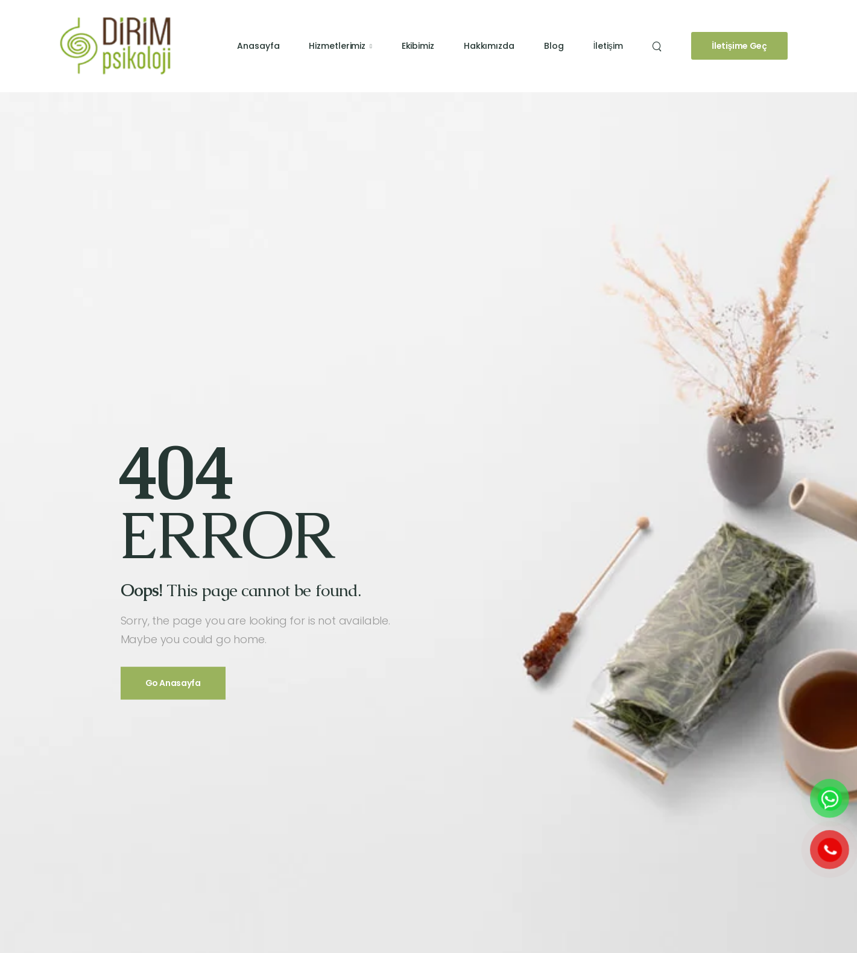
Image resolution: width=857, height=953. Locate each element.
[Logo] (115, 45)
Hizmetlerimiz (337, 46)
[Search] (658, 46)
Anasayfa (258, 46)
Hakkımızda (489, 46)
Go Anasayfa (173, 684)
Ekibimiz (418, 46)
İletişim (607, 46)
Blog (554, 46)
